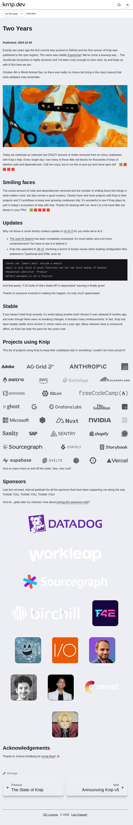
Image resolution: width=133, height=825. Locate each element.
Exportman (74, 55)
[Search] (119, 4)
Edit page (10, 773)
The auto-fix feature (22, 238)
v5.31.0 (68, 231)
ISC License (50, 814)
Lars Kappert (79, 814)
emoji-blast (48, 756)
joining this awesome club (72, 502)
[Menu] (127, 5)
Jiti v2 (40, 249)
